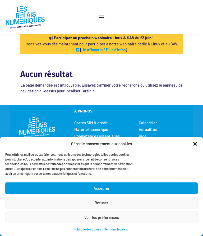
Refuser (101, 202)
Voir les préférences (101, 217)
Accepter (102, 188)
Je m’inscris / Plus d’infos (104, 49)
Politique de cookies (87, 229)
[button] (195, 143)
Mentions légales (115, 229)
